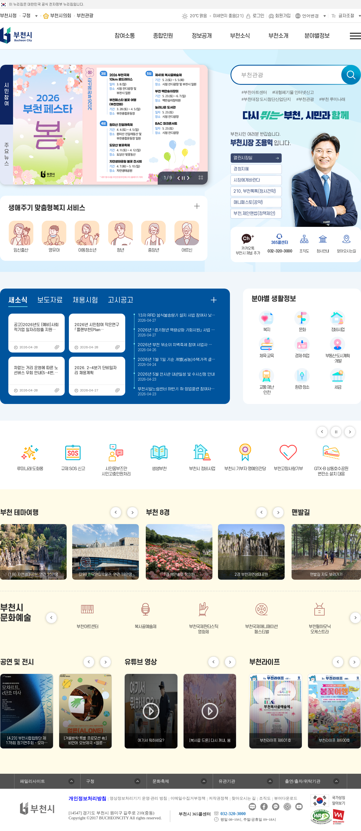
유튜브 (299, 806)
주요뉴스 (6, 155)
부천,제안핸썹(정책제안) (254, 213)
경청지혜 (241, 169)
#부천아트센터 (254, 92)
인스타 (287, 806)
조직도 (265, 798)
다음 (188, 178)
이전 (178, 178)
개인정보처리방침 (87, 798)
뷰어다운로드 (285, 798)
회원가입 (283, 15)
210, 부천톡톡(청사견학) (255, 191)
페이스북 (264, 806)
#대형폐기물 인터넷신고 (293, 92)
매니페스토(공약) (248, 202)
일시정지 (336, 431)
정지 (183, 178)
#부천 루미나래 (332, 99)
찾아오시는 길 (244, 798)
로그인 (258, 15)
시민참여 (6, 95)
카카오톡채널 (275, 806)
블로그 (252, 806)
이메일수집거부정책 (188, 798)
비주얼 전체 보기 (201, 177)
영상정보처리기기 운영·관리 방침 (138, 798)
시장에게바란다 (247, 180)
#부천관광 (305, 99)
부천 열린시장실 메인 (295, 165)
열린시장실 (243, 157)
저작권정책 (218, 798)
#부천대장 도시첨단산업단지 (266, 99)
